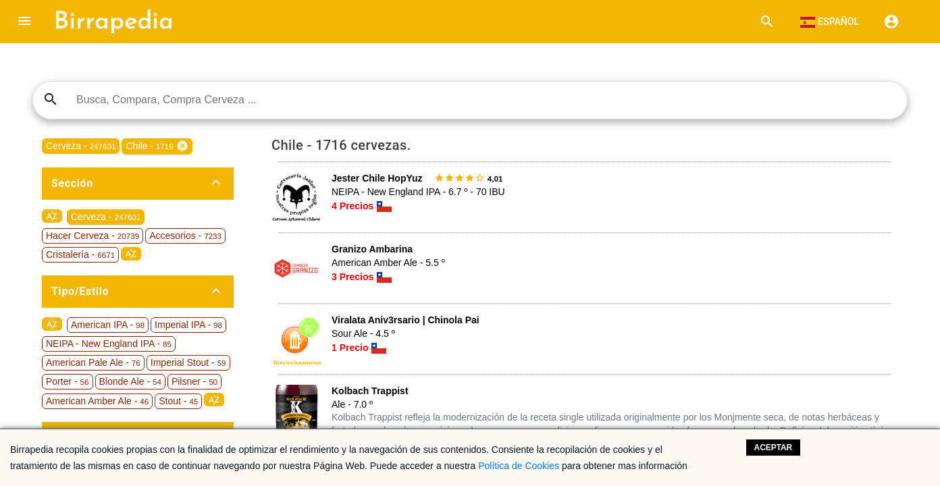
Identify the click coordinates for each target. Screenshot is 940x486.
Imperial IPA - (188, 324)
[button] (24, 21)
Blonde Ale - (130, 381)
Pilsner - (194, 381)
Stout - (178, 401)
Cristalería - (80, 254)
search (51, 99)
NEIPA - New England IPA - (109, 343)
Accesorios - (185, 235)
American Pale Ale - (93, 362)
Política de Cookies (518, 465)
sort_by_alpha (52, 216)
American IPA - (108, 324)
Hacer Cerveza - (92, 235)
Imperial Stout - (188, 362)
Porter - (67, 381)
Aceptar (773, 447)
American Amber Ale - (97, 401)
